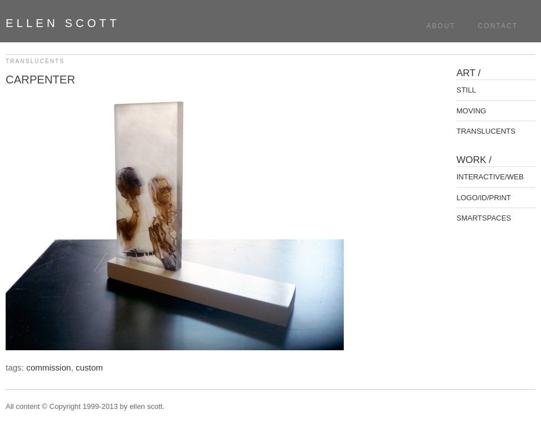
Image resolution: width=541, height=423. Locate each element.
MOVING (471, 111)
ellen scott (63, 23)
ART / (468, 73)
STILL (466, 90)
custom (89, 367)
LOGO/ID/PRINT (483, 197)
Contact (498, 26)
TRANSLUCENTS (35, 61)
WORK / (473, 160)
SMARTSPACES (483, 218)
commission (48, 367)
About (441, 26)
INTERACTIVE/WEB (490, 177)
